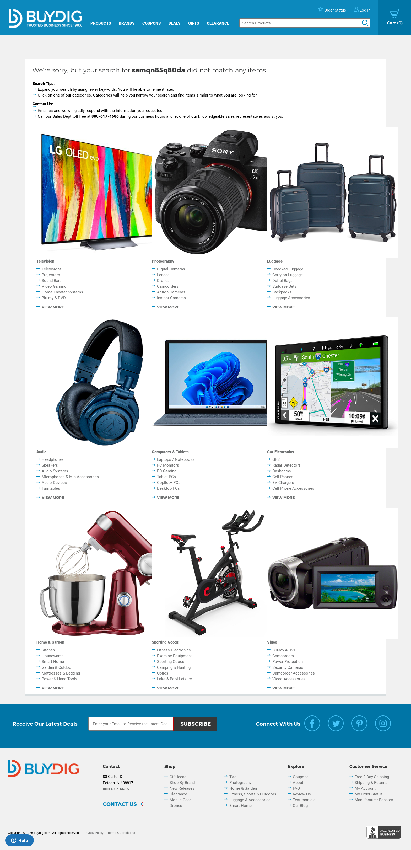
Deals (174, 23)
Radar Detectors (286, 465)
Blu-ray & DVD (54, 298)
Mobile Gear (180, 800)
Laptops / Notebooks (175, 459)
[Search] (304, 23)
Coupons (151, 23)
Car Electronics (280, 452)
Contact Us (120, 804)
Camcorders (168, 286)
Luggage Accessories (291, 298)
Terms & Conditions (121, 833)
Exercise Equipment (174, 656)
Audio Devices (54, 482)
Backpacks (281, 292)
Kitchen (48, 650)
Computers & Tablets (170, 452)
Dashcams (281, 471)
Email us (45, 110)
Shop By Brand (182, 782)
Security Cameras (287, 667)
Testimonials (304, 800)
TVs (232, 776)
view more (53, 307)
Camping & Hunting (174, 667)
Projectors (51, 274)
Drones (163, 280)
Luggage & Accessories (250, 800)
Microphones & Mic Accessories (70, 476)
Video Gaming (54, 286)
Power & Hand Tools (59, 679)
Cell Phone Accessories (293, 488)
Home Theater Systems (62, 292)
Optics (162, 673)
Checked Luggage (287, 269)
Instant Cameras (171, 298)
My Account (365, 788)
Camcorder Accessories (293, 673)
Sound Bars (52, 280)
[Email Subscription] (130, 724)
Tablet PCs (166, 476)
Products (100, 23)
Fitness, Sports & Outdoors (252, 794)
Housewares (53, 656)
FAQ (296, 788)
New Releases (182, 788)
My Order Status (369, 794)
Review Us (302, 794)
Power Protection (287, 661)
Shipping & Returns (371, 782)
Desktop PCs (168, 488)
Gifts (193, 23)
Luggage (275, 261)
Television (45, 261)
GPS (276, 459)
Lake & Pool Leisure (174, 679)
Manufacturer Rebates (374, 800)
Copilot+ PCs (168, 482)
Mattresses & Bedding (61, 673)
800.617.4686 (116, 789)
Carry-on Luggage (287, 274)
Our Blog (300, 805)
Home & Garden (50, 642)
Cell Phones (282, 476)
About (298, 782)
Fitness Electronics (174, 650)
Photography (163, 261)
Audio (41, 452)
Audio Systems (55, 471)
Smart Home (53, 661)
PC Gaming (166, 471)
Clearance (218, 23)
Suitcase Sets (284, 286)
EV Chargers (283, 482)
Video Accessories (289, 679)
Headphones (53, 459)
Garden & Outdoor (57, 667)
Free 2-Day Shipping (372, 776)
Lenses (163, 274)
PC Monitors (168, 465)
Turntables (51, 488)
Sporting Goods (165, 642)
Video (272, 642)
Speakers (50, 465)
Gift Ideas (178, 776)
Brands (126, 23)
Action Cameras (171, 292)
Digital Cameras (171, 269)
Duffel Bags (282, 280)
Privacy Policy (94, 833)
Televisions (52, 269)
